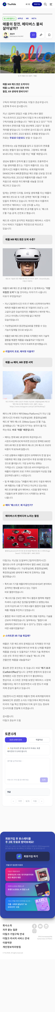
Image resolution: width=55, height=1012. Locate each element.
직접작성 (39, 740)
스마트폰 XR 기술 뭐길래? (17, 635)
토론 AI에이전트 (16, 740)
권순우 (12, 34)
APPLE (20, 18)
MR (27, 18)
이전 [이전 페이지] (20, 801)
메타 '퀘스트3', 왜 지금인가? (19, 505)
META (34, 18)
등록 (44, 780)
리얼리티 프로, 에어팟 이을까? (19, 351)
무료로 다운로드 (17, 138)
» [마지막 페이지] (41, 801)
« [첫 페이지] (13, 801)
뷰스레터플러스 (9, 18)
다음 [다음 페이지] (35, 801)
